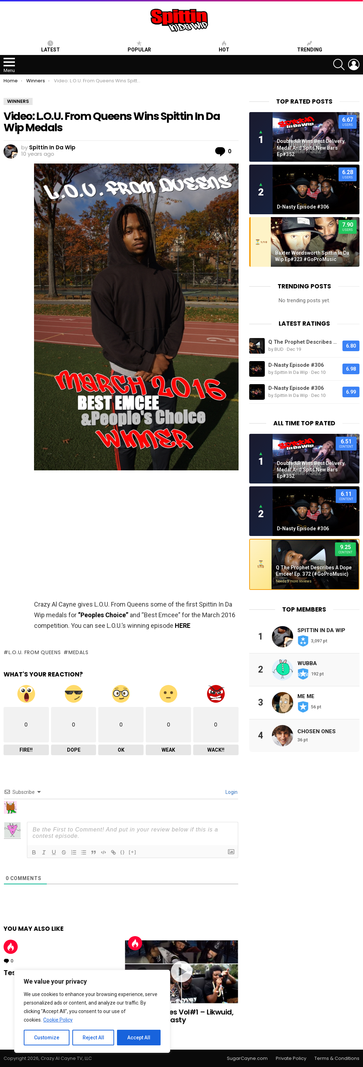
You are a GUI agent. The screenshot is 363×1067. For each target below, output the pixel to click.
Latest (50, 46)
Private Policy (291, 1058)
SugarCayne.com (247, 1058)
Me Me (305, 696)
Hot (11, 947)
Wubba (307, 663)
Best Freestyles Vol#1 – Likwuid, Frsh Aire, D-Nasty (178, 1016)
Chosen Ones (316, 731)
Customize (46, 1037)
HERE (182, 625)
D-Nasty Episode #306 (303, 207)
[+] (132, 852)
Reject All (93, 1037)
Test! (12, 973)
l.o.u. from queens (35, 652)
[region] (92, 1011)
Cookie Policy (58, 1020)
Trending (309, 46)
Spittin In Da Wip (321, 630)
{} (122, 852)
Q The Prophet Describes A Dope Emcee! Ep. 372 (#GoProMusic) (303, 342)
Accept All (138, 1037)
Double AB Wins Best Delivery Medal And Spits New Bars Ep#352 (311, 147)
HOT (224, 46)
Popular (139, 46)
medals (78, 652)
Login (231, 792)
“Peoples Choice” (103, 615)
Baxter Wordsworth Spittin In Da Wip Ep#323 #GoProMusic (312, 256)
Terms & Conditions (336, 1058)
